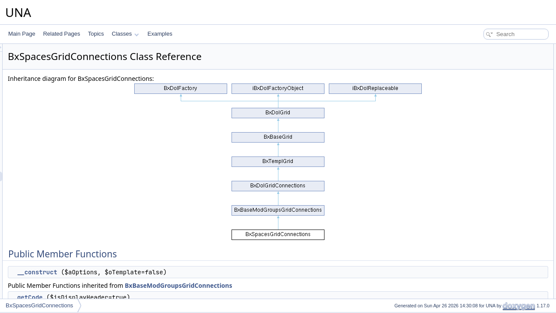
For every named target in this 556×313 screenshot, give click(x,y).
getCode (138, 297)
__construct (145, 272)
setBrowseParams (487, 297)
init (469, 144)
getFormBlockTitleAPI (491, 249)
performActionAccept (490, 163)
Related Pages (61, 33)
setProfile (477, 154)
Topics (96, 33)
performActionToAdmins (493, 116)
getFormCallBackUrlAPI (493, 259)
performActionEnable (490, 211)
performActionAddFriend (494, 173)
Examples (160, 33)
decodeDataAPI (484, 230)
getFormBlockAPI (486, 240)
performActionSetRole (491, 87)
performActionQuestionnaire (498, 77)
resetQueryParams (488, 269)
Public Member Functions (488, 49)
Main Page (21, 33)
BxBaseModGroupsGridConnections (287, 285)
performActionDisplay (491, 183)
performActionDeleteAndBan (499, 106)
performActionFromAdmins (497, 125)
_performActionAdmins (492, 135)
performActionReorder (491, 192)
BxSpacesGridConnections (39, 305)
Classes (125, 33)
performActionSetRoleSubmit (499, 96)
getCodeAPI (480, 221)
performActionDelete (489, 202)
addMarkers (479, 288)
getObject (477, 278)
